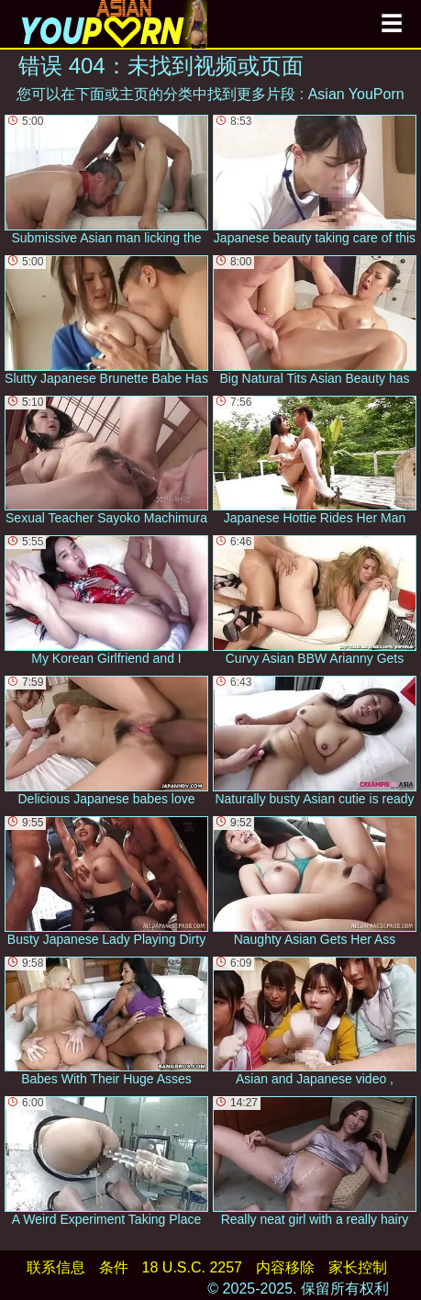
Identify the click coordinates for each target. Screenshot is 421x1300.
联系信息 (56, 1267)
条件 (113, 1267)
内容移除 (285, 1267)
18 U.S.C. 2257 (192, 1267)
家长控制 (357, 1267)
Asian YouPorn (356, 94)
